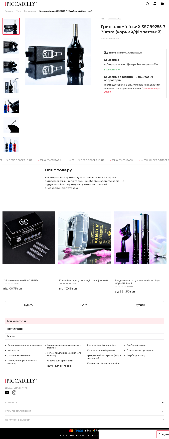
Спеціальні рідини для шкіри (103, 363)
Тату (18, 11)
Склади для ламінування (101, 350)
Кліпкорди (13, 350)
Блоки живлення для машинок (24, 345)
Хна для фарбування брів (101, 345)
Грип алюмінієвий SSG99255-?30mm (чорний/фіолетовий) (66, 11)
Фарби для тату (136, 355)
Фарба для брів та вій (60, 360)
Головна (9, 11)
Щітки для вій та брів (59, 365)
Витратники (30, 11)
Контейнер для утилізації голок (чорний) (83, 280)
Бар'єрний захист (137, 345)
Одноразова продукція (140, 350)
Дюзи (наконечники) (18, 355)
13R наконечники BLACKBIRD (20, 280)
